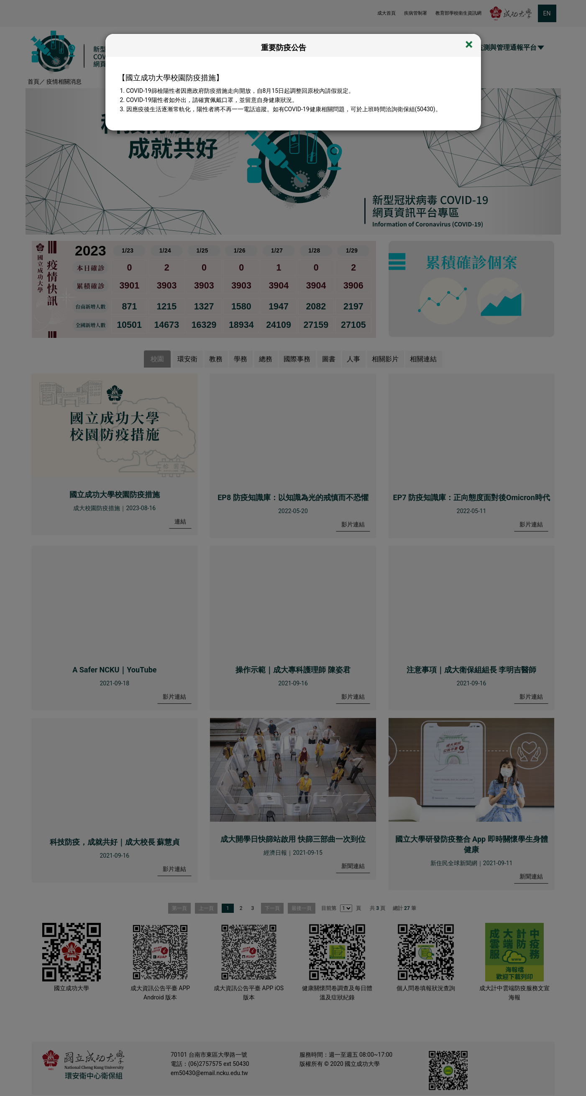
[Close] (469, 45)
